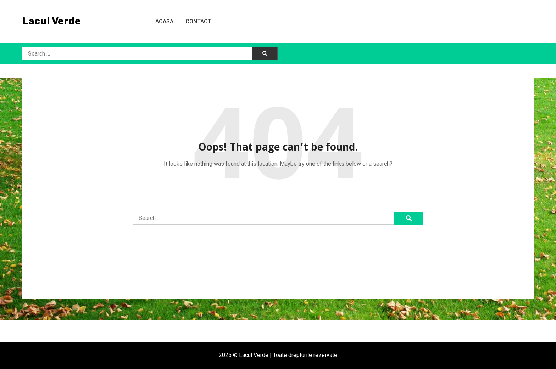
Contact (198, 21)
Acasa (164, 21)
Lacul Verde (51, 21)
